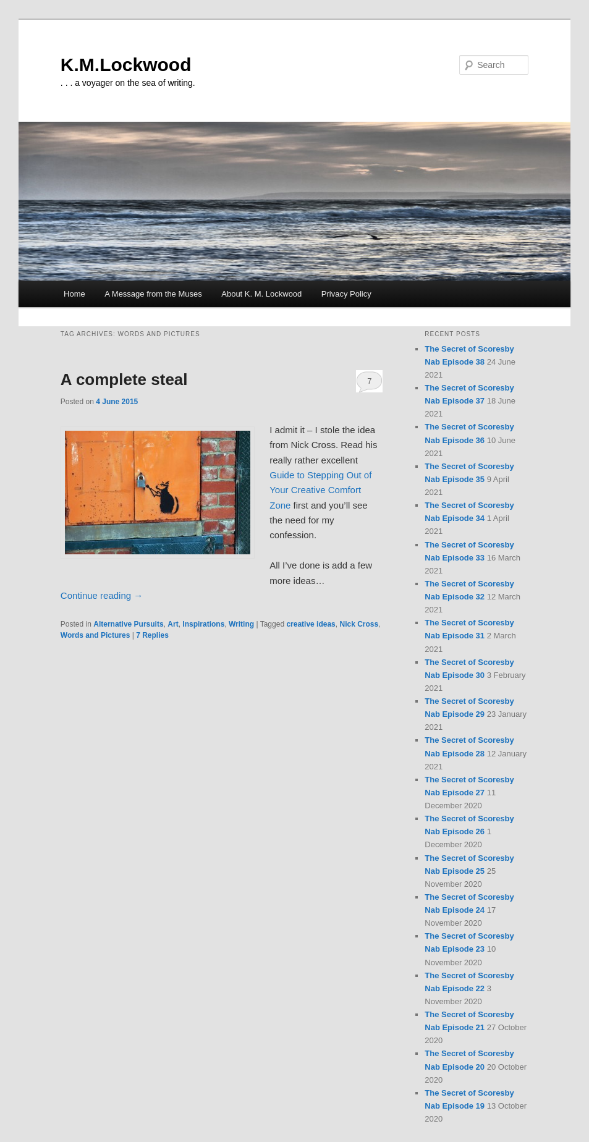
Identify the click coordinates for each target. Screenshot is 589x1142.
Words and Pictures (95, 635)
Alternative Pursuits (128, 624)
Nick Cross (358, 624)
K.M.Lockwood (126, 64)
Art (172, 624)
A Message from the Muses (153, 293)
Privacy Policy (346, 293)
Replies (152, 635)
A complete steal (124, 379)
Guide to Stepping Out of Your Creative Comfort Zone (320, 490)
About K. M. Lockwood (261, 293)
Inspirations (203, 624)
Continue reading (102, 595)
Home (74, 293)
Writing (241, 624)
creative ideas (310, 624)
